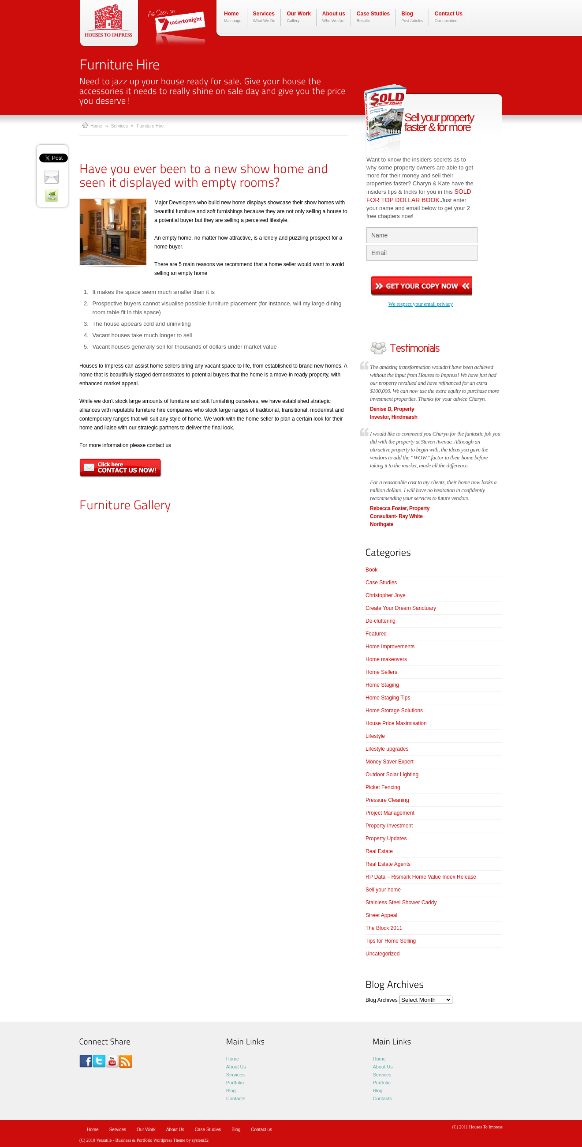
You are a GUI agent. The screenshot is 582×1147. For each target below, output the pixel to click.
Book (371, 570)
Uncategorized (382, 954)
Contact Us (449, 17)
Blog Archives (382, 1000)
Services (264, 17)
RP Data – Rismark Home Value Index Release (421, 877)
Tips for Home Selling (391, 941)
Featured (376, 634)
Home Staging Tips (388, 698)
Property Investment (389, 826)
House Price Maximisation (396, 723)
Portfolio (235, 1082)
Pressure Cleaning (387, 800)
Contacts (235, 1098)
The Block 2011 (384, 928)
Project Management (390, 813)
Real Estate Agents (388, 864)
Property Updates (386, 838)
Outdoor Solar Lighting (392, 774)
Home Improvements (390, 646)
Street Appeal (381, 915)
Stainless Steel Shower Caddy (401, 902)
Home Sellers (381, 672)
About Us (236, 1066)
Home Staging (382, 685)
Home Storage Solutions (394, 710)
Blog (412, 17)
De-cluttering (380, 621)
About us (333, 17)
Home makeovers (386, 659)
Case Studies (373, 17)
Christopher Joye (386, 595)
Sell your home (383, 890)
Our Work (298, 17)
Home (233, 17)
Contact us (261, 1129)
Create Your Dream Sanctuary (401, 608)
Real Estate (379, 851)
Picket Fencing (383, 787)
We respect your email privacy (420, 304)
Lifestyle (375, 736)
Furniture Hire (150, 126)
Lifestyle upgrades (387, 749)
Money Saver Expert (390, 762)
